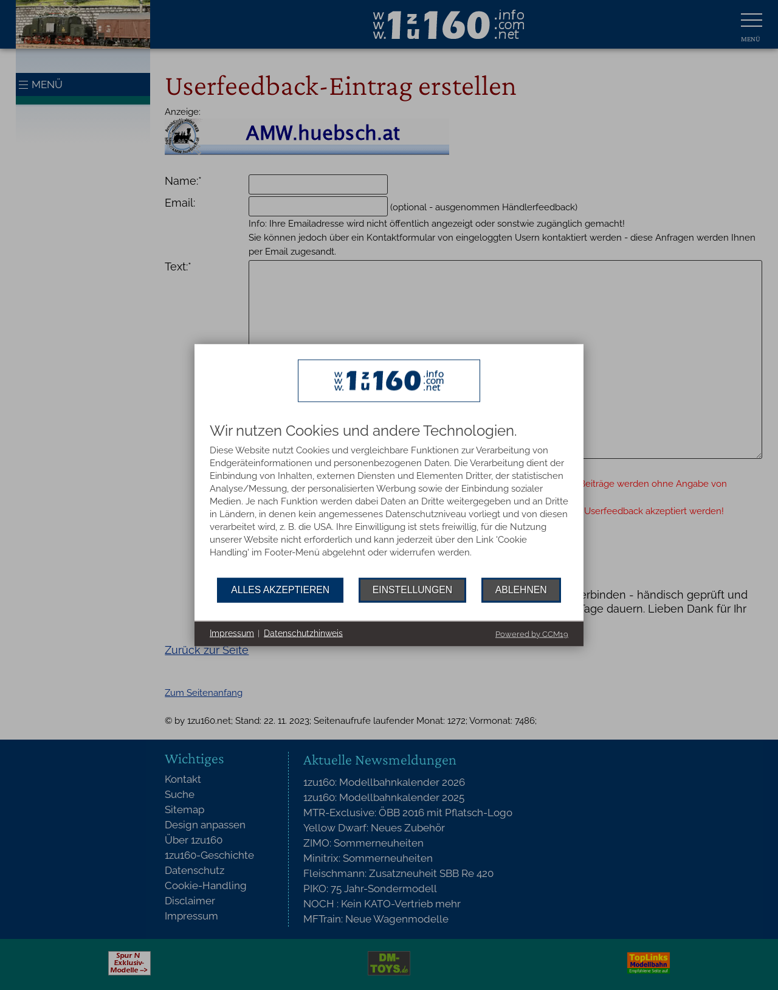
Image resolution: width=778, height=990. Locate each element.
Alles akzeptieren (280, 590)
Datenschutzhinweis (303, 633)
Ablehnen (521, 590)
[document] (389, 500)
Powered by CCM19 (531, 633)
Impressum (232, 633)
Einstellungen (412, 590)
